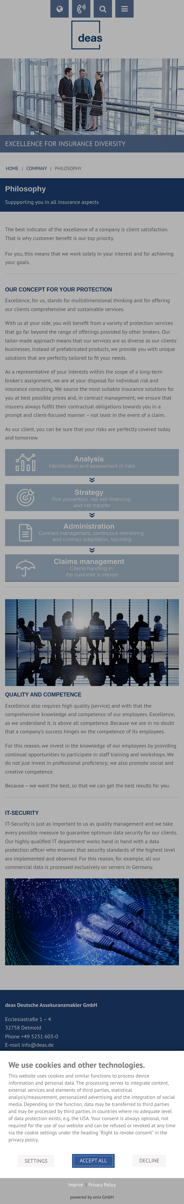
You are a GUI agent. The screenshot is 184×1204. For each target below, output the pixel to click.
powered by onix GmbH (92, 1197)
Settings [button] (36, 1160)
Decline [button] (149, 1160)
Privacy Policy (102, 1185)
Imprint (75, 1185)
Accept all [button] (93, 1160)
